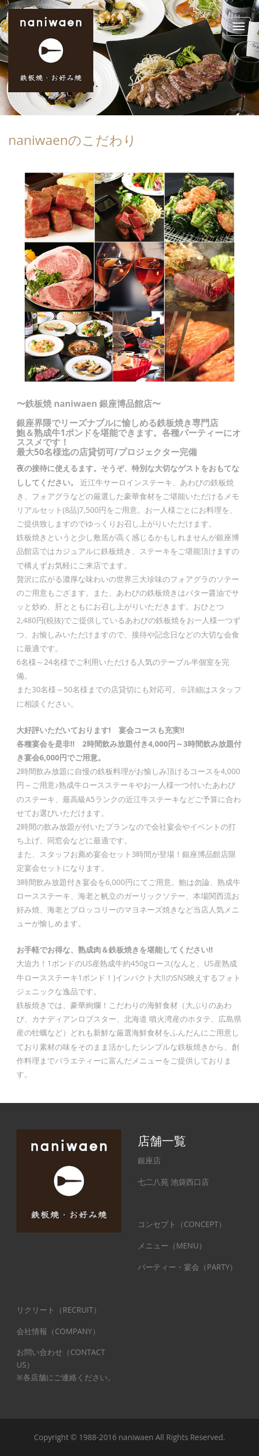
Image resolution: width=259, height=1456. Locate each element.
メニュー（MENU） (172, 1245)
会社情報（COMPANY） (58, 1331)
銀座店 (149, 1160)
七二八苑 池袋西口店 (173, 1182)
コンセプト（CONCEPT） (182, 1224)
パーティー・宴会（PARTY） (187, 1267)
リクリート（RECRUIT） (58, 1309)
